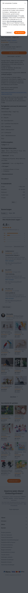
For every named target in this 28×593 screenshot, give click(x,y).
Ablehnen (9, 32)
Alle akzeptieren (20, 32)
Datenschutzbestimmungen (9, 16)
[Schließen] (25, 3)
